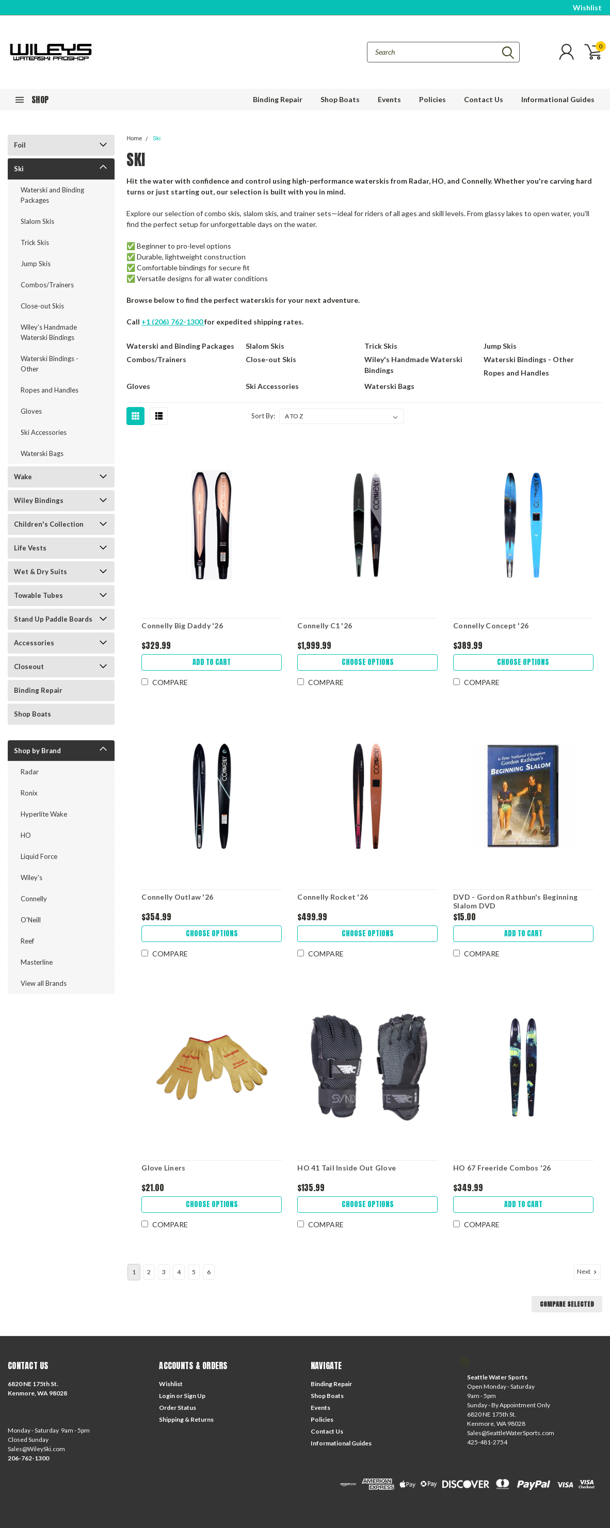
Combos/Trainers (47, 285)
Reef (27, 941)
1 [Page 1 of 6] (134, 1272)
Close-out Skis (42, 306)
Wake (23, 477)
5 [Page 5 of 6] (194, 1272)
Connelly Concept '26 (490, 625)
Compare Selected (567, 1304)
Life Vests (30, 548)
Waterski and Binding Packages (52, 195)
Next (588, 1271)
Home (134, 138)
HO (26, 835)
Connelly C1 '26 (324, 625)
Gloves (31, 411)
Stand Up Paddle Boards (53, 619)
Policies (432, 99)
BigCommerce (170, 1486)
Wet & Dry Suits (40, 571)
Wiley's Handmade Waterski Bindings (49, 332)
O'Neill (31, 920)
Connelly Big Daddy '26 (182, 625)
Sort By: (263, 416)
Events (389, 99)
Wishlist (587, 7)
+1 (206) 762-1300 (172, 321)
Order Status (177, 1407)
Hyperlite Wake (44, 814)
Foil (20, 145)
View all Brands (44, 983)
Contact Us (483, 99)
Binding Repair (277, 99)
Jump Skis (36, 263)
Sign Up (194, 1396)
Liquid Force (39, 856)
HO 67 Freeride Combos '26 (502, 1167)
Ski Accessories (44, 432)
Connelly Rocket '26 (332, 896)
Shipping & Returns (186, 1419)
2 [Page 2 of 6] (149, 1272)
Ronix (29, 793)
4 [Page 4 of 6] (179, 1272)
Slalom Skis (37, 221)
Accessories (34, 643)
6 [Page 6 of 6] (209, 1272)
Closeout (29, 666)
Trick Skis (35, 242)
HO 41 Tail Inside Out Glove (346, 1167)
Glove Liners (163, 1167)
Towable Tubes (38, 595)
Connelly (34, 899)
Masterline (37, 962)
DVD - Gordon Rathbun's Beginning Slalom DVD (515, 901)
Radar (30, 772)
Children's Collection (49, 524)
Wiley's (31, 877)
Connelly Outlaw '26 (177, 896)
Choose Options (368, 662)
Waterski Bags (42, 453)
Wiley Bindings (38, 500)
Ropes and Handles (49, 390)
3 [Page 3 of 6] (164, 1272)
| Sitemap (105, 1486)
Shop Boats (340, 99)
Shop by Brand (37, 750)
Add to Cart (211, 662)
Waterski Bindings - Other (49, 363)
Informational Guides (558, 99)
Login (167, 1396)
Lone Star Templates (252, 1486)
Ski (19, 169)
